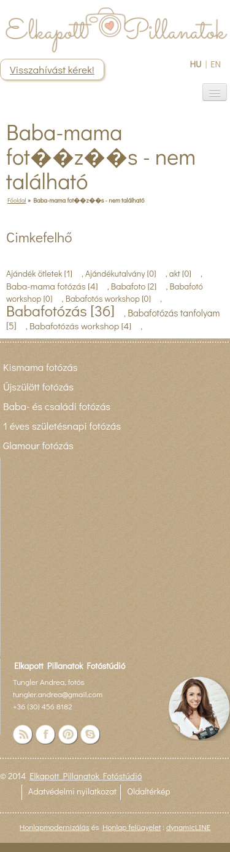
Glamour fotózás (38, 445)
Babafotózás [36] (60, 311)
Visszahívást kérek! (52, 69)
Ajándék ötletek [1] (39, 273)
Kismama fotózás (40, 366)
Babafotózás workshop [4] (80, 326)
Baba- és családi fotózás (56, 406)
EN (215, 64)
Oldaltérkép (148, 791)
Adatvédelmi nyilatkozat (72, 791)
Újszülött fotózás (38, 386)
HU (195, 64)
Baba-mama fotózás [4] (52, 286)
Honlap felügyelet (131, 826)
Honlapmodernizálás (55, 826)
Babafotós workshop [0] (108, 298)
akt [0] (180, 273)
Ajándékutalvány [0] (120, 273)
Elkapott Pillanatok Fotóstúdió (85, 776)
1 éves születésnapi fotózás (62, 425)
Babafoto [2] (134, 286)
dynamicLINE (188, 826)
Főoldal (16, 200)
